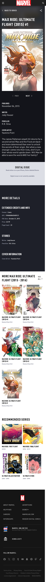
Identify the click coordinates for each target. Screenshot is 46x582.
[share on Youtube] (22, 560)
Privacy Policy (18, 570)
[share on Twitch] (36, 560)
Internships (8, 519)
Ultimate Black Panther (11, 476)
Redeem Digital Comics (31, 519)
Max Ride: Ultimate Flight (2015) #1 (11, 402)
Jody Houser (7, 115)
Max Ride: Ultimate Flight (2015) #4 (32, 318)
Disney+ (25, 510)
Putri (11, 322)
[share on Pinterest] (31, 560)
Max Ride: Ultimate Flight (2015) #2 (32, 360)
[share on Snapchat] (27, 560)
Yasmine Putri (8, 132)
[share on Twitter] (9, 560)
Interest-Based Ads (24, 576)
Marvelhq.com (28, 514)
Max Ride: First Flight (10, 446)
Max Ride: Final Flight (31, 446)
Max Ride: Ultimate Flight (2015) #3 (11, 360)
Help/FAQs (7, 510)
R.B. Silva (6, 124)
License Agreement (10, 576)
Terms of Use (7, 570)
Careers (6, 514)
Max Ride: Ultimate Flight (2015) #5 (11, 318)
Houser (4, 322)
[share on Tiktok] (40, 560)
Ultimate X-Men (28, 476)
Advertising (27, 505)
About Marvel (9, 505)
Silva (7, 322)
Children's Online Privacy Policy (30, 573)
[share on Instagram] (13, 560)
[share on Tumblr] (18, 560)
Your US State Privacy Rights (32, 570)
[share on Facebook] (4, 560)
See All (40, 278)
